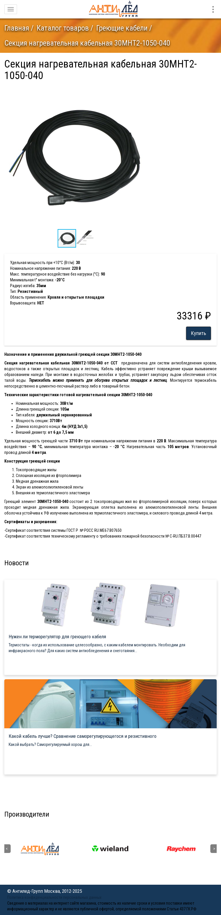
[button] (143, 89)
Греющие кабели (122, 28)
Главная (16, 28)
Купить (198, 333)
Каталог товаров (63, 28)
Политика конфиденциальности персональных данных (54, 897)
